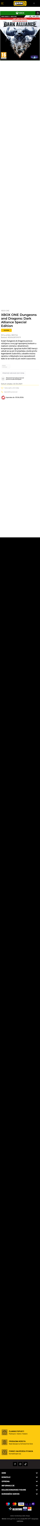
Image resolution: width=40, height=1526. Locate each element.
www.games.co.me (13, 1519)
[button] (10, 388)
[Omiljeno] (32, 4)
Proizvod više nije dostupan (13, 373)
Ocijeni (6, 330)
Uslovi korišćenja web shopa (20, 1516)
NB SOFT (28, 1519)
